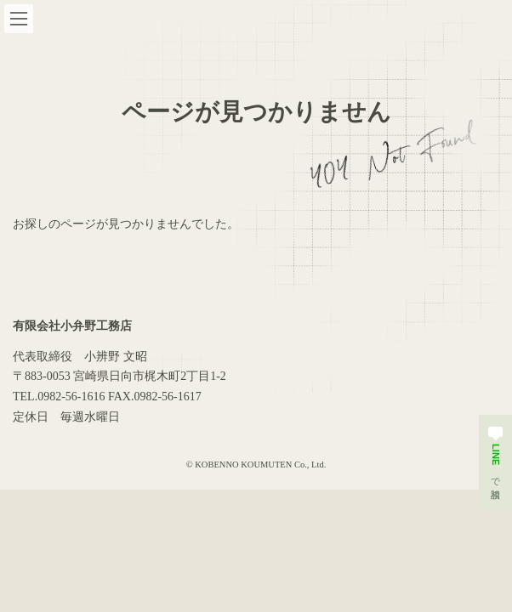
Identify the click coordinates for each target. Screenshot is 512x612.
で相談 (495, 454)
